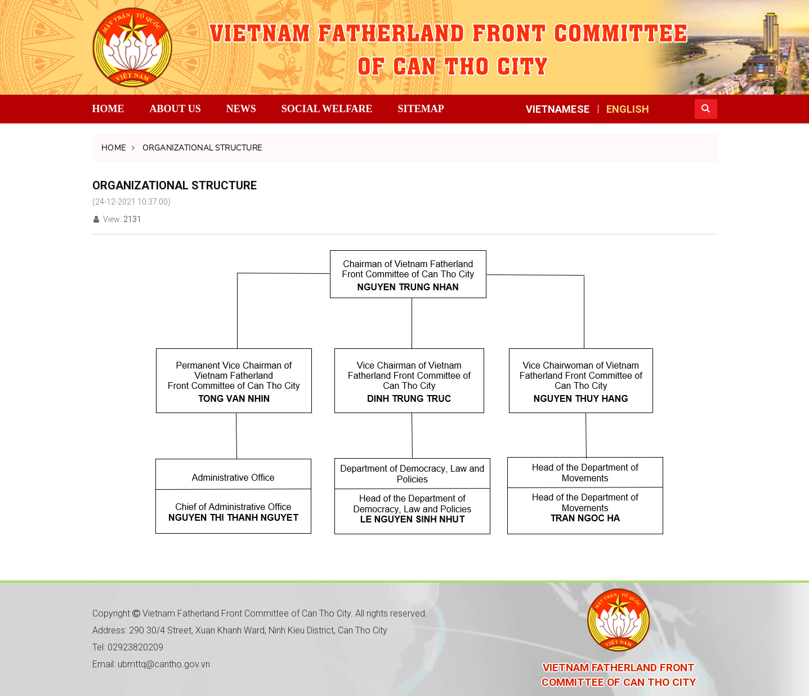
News (241, 108)
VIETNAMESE (557, 109)
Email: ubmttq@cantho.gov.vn (151, 664)
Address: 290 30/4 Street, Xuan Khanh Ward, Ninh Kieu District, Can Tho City (239, 630)
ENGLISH (628, 109)
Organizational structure (202, 148)
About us (175, 108)
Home (108, 108)
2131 (132, 219)
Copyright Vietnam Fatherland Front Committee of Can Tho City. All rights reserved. (259, 613)
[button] (706, 109)
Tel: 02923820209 (127, 647)
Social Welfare (327, 108)
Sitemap (421, 108)
